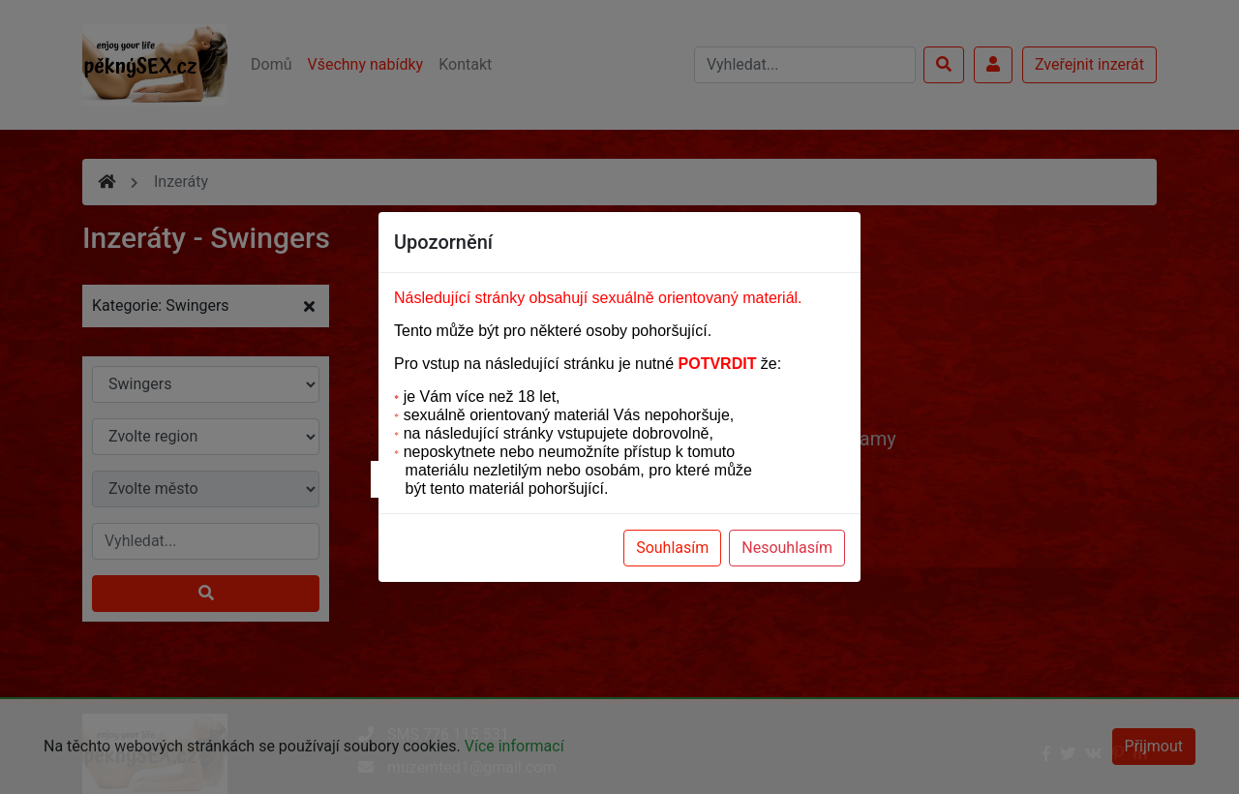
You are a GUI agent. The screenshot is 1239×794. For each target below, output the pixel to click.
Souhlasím (672, 547)
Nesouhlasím (786, 547)
